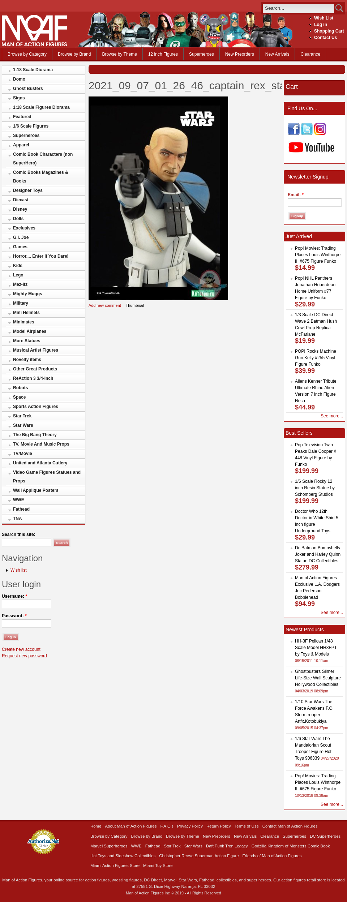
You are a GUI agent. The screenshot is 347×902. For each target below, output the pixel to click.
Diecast (21, 199)
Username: (14, 596)
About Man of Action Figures (131, 826)
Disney (20, 209)
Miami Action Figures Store (115, 865)
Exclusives (24, 228)
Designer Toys (28, 190)
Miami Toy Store (157, 865)
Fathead (21, 509)
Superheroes (201, 54)
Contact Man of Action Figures (290, 826)
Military (20, 303)
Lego (18, 275)
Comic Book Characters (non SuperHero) (43, 159)
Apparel (21, 144)
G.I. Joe (21, 237)
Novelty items (27, 359)
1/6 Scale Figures (30, 126)
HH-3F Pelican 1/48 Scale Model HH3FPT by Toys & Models (316, 648)
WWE (18, 499)
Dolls (18, 218)
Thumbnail (135, 305)
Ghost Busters (28, 88)
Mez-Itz (20, 284)
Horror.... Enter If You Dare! (41, 256)
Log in (320, 24)
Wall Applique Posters (36, 490)
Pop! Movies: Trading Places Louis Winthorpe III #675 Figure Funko (317, 255)
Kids (17, 265)
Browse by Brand (74, 54)
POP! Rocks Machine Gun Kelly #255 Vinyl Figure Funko (315, 358)
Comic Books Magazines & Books (40, 177)
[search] (298, 8)
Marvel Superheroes (109, 846)
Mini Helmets (26, 312)
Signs (19, 97)
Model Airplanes (29, 331)
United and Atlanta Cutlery (40, 462)
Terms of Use (247, 826)
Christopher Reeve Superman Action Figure (199, 856)
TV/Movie (22, 453)
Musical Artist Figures (35, 350)
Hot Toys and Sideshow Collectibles (122, 856)
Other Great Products (35, 368)
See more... (332, 415)
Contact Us (325, 37)
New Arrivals (277, 54)
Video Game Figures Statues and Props (47, 477)
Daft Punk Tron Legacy (227, 846)
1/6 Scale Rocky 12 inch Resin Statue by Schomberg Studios (315, 488)
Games (20, 246)
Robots (20, 387)
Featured (22, 116)
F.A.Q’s (167, 826)
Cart (292, 86)
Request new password (24, 655)
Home (95, 826)
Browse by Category (27, 54)
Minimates (23, 322)
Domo (19, 79)
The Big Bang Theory (35, 434)
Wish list (18, 570)
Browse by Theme (119, 54)
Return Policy (218, 826)
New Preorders (239, 54)
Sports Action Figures (35, 406)
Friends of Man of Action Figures (272, 856)
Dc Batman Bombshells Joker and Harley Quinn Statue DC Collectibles (317, 554)
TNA (17, 518)
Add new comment (105, 305)
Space (19, 397)
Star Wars (23, 425)
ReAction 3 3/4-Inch (33, 378)
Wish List (323, 18)
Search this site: (18, 534)
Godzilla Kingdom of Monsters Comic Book (291, 846)
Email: (296, 194)
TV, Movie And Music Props (41, 444)
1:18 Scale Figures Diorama (41, 107)
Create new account (21, 649)
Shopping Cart (329, 31)
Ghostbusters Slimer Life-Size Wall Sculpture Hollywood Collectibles (318, 678)
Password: (14, 615)
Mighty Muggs (27, 293)
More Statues (26, 340)
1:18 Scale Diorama (33, 69)
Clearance (310, 54)
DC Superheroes (325, 836)
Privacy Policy (190, 826)
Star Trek (22, 415)
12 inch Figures (163, 54)
